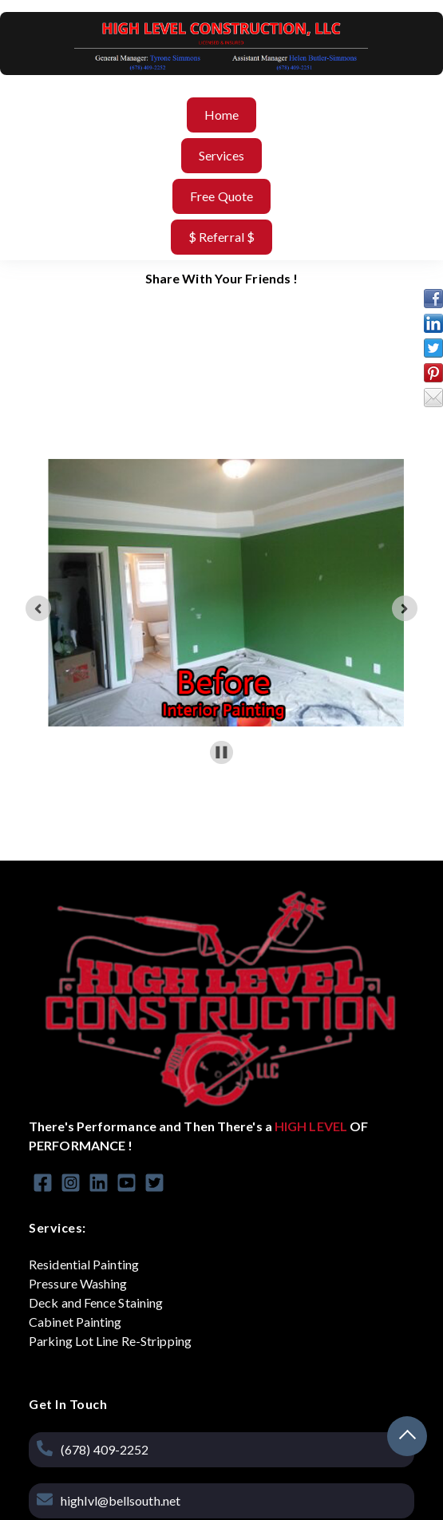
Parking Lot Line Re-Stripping (110, 1340)
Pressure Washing (78, 1283)
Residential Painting (84, 1264)
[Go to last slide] (38, 608)
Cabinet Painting (75, 1321)
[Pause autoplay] (221, 752)
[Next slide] (404, 608)
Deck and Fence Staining (96, 1302)
